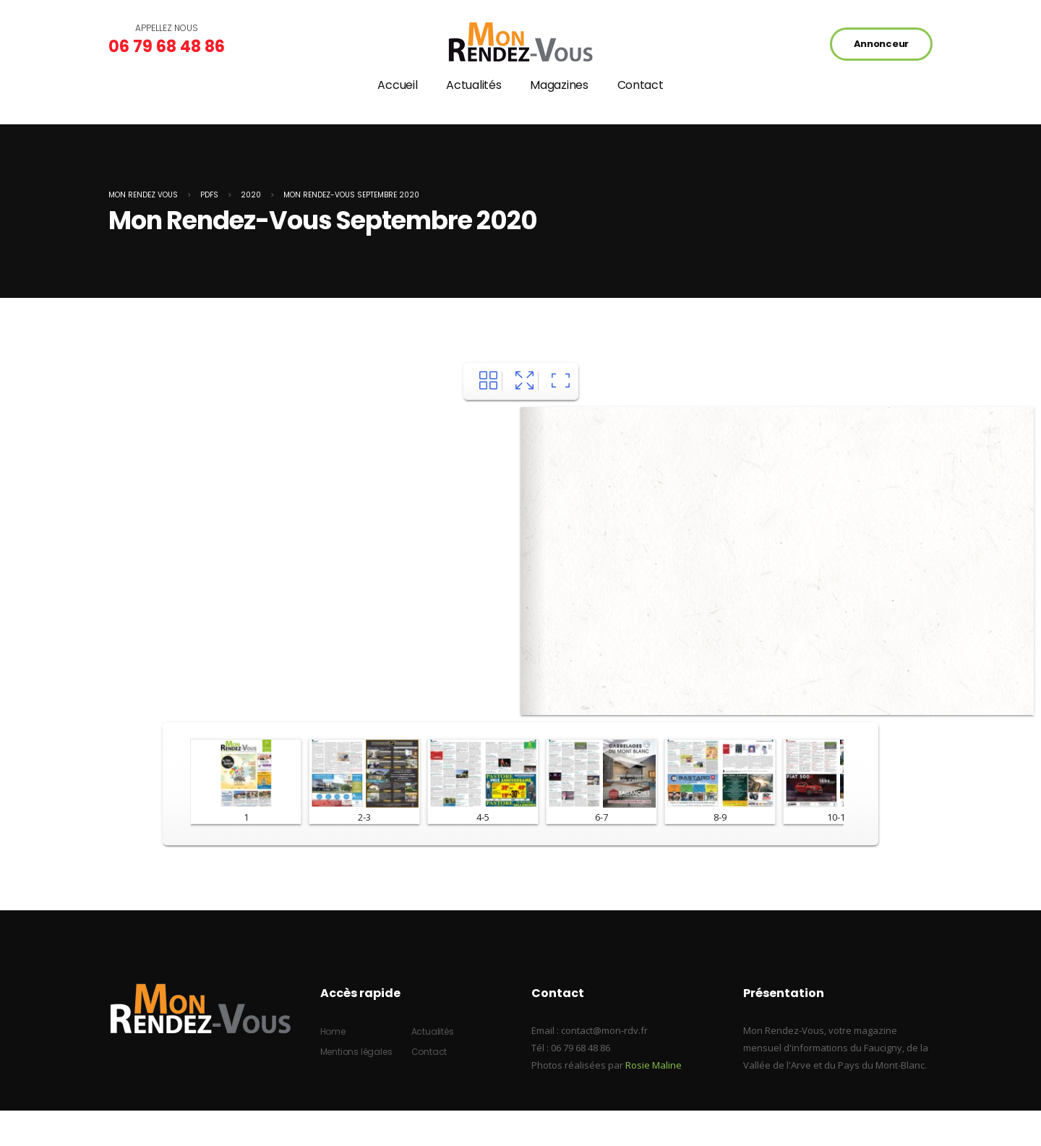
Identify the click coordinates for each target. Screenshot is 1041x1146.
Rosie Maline (653, 1065)
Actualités (473, 85)
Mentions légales (356, 1051)
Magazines (559, 85)
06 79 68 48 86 (166, 46)
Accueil (397, 85)
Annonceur (881, 44)
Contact (640, 85)
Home (333, 1031)
